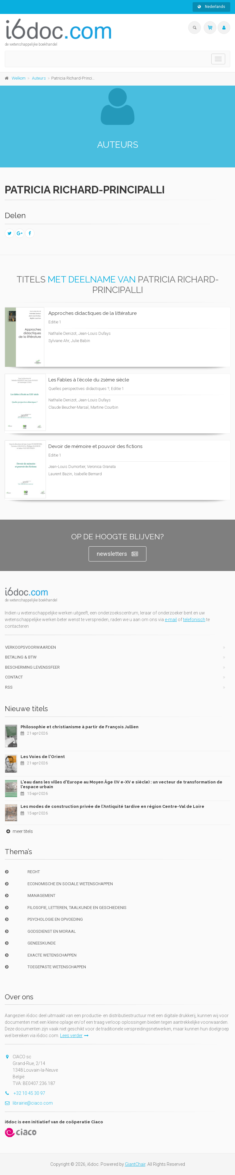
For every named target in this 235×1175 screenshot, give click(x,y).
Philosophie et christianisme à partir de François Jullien (80, 726)
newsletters (117, 554)
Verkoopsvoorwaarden (30, 647)
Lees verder (74, 1035)
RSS (9, 687)
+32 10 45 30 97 (25, 1093)
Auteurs (39, 78)
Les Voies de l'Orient (43, 756)
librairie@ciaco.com (29, 1103)
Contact (14, 677)
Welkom (19, 78)
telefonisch (194, 619)
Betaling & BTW (21, 657)
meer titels (19, 831)
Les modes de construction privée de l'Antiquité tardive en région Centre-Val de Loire (112, 806)
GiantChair (135, 1164)
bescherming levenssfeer (32, 667)
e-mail (171, 619)
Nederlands (211, 6)
